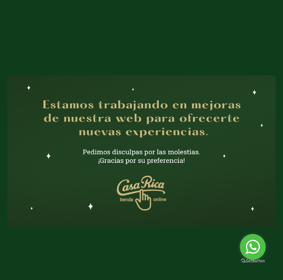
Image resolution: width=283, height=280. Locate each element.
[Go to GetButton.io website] (253, 261)
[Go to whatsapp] (253, 247)
